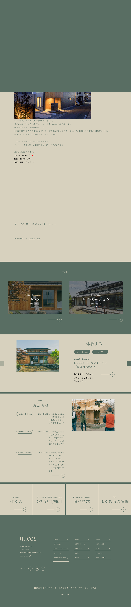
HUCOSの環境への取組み (60, 558)
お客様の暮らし (79, 548)
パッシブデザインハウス (60, 548)
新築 (38, 238)
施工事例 (77, 539)
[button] (2, 363)
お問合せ (98, 539)
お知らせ (32, 238)
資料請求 (77, 557)
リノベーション (58, 553)
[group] (65, 361)
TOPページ (57, 539)
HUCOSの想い (57, 544)
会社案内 (98, 548)
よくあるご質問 (100, 544)
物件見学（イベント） (80, 544)
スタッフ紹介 (99, 553)
